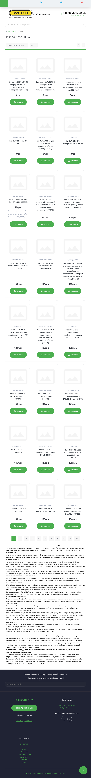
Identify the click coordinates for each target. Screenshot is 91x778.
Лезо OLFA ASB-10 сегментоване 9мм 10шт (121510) (45, 265)
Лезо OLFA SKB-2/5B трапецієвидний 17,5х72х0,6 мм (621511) (73, 396)
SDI (24, 747)
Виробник (12, 31)
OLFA (24, 749)
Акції (24, 762)
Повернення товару (24, 754)
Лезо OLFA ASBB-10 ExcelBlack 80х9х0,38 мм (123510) (18, 265)
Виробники (24, 760)
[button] (42, 14)
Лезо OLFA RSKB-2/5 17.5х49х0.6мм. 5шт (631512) (18, 396)
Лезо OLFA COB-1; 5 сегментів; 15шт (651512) (45, 396)
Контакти (24, 752)
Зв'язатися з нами (24, 708)
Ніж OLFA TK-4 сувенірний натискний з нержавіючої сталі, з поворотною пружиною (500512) (45, 204)
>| (77, 538)
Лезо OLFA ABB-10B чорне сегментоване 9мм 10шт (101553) (72, 511)
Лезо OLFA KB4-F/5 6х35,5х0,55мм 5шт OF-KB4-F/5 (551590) (45, 452)
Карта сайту (24, 757)
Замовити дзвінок (77, 15)
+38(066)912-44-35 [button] (24, 700)
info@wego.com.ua (24, 721)
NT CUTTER (24, 744)
